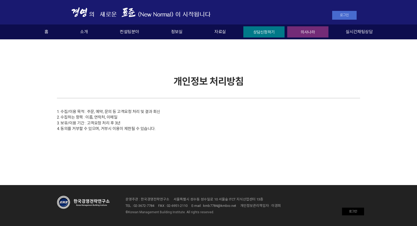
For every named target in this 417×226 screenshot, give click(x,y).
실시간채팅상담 (359, 31)
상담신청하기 (264, 32)
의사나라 (308, 32)
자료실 (220, 31)
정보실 (176, 31)
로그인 (344, 15)
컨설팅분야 (129, 31)
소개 (84, 31)
